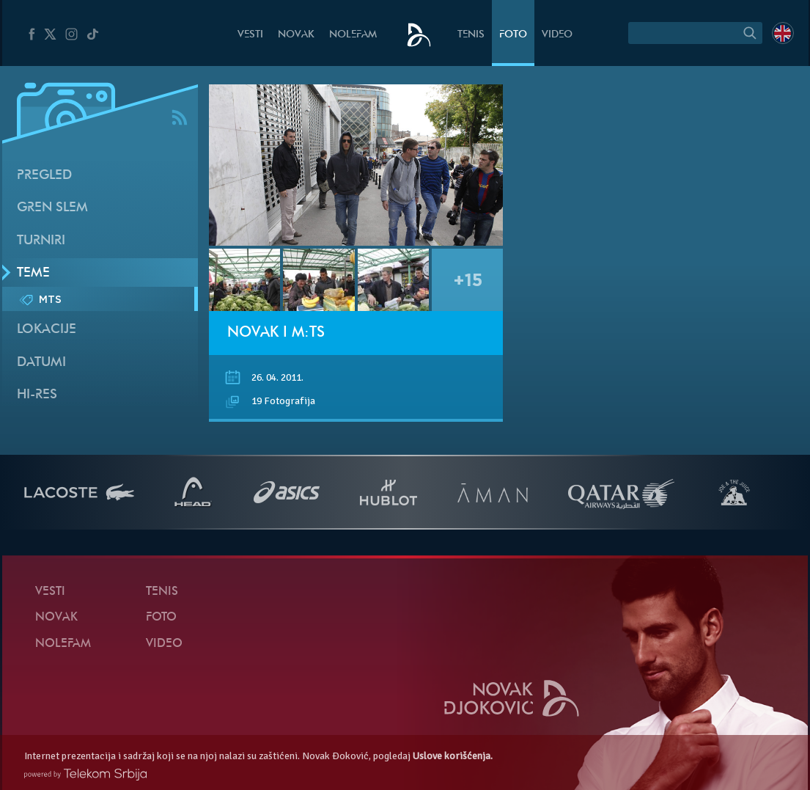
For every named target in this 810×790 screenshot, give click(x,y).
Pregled (44, 176)
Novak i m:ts (276, 333)
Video (557, 34)
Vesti (250, 34)
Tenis (471, 34)
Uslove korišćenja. (453, 756)
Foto (513, 34)
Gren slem (52, 208)
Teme (33, 273)
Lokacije (46, 330)
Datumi (41, 363)
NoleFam (353, 34)
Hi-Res (37, 395)
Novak (296, 34)
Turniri (41, 241)
